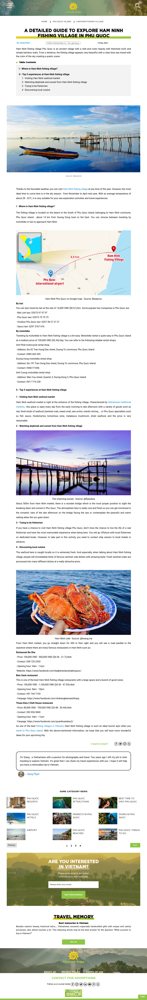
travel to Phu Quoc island (29, 730)
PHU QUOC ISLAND (62, 21)
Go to (73, 942)
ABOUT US (50, 972)
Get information (73, 895)
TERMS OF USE (94, 972)
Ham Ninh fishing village (75, 189)
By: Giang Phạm (23, 43)
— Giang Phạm (28, 774)
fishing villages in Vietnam (50, 726)
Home (44, 21)
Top (142, 997)
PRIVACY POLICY (71, 972)
